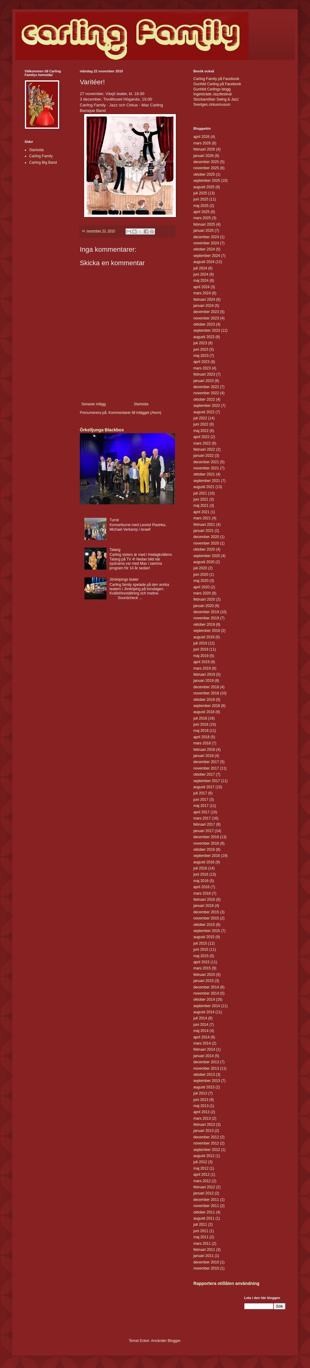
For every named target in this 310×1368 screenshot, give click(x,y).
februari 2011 (204, 1250)
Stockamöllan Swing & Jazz (215, 99)
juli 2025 (200, 193)
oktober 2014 (204, 999)
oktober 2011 (204, 1212)
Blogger (174, 1341)
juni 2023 (200, 349)
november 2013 (206, 1068)
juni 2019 (200, 649)
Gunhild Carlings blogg (212, 89)
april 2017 (201, 812)
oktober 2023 (204, 324)
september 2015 (206, 931)
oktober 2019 (204, 624)
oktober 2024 (204, 249)
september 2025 (206, 180)
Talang (115, 550)
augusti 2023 (204, 337)
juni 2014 (200, 1024)
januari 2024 (203, 306)
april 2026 (201, 137)
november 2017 (206, 768)
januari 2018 (203, 756)
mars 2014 (202, 1043)
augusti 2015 (204, 937)
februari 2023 (204, 374)
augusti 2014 (204, 1012)
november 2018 (206, 693)
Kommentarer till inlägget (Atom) (134, 413)
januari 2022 (203, 455)
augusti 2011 (204, 1218)
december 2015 (206, 912)
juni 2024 (200, 274)
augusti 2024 (204, 262)
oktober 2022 (204, 399)
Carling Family (41, 156)
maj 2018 (200, 730)
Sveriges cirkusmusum (212, 104)
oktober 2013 (204, 1074)
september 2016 (206, 856)
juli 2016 (200, 868)
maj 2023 (200, 355)
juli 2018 (200, 718)
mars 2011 (202, 1243)
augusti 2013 (204, 1087)
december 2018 (206, 687)
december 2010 (206, 1262)
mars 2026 (202, 143)
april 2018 (201, 737)
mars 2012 (202, 1181)
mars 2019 (202, 668)
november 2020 (206, 543)
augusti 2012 (204, 1156)
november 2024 (206, 243)
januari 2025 (203, 230)
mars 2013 (202, 1118)
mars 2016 (202, 893)
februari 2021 (204, 524)
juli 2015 (200, 943)
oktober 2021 (204, 474)
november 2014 (206, 993)
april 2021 (201, 512)
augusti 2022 (204, 412)
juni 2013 (200, 1100)
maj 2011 (200, 1237)
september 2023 (206, 330)
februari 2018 (204, 749)
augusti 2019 (204, 637)
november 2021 (206, 468)
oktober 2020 (204, 549)
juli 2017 (200, 793)
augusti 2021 (204, 487)
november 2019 (206, 618)
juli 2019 (200, 643)
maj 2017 (200, 806)
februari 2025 (204, 224)
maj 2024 (200, 280)
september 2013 (206, 1081)
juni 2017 (200, 799)
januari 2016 (203, 906)
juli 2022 (200, 418)
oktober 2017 (204, 774)
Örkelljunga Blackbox (102, 429)
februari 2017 (204, 824)
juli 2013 (200, 1093)
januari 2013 (203, 1131)
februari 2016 (204, 899)
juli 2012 (200, 1162)
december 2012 (206, 1137)
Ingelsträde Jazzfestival (212, 94)
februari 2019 (204, 674)
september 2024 (206, 256)
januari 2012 (203, 1193)
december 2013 (206, 1062)
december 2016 (206, 837)
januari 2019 (203, 680)
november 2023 (206, 318)
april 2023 (201, 362)
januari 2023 (203, 381)
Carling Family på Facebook (216, 79)
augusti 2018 (204, 712)
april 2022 (201, 437)
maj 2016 (200, 881)
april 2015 (201, 962)
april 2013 (201, 1112)
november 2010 (206, 1268)
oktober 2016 (204, 849)
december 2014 (206, 987)
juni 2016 (200, 874)
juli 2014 (200, 1018)
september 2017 (206, 781)
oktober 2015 (204, 925)
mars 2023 (202, 368)
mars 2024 (202, 293)
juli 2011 (200, 1224)
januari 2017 (203, 831)
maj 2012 (200, 1168)
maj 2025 (200, 206)
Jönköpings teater (124, 579)
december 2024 (206, 237)
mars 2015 (202, 968)
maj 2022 (200, 431)
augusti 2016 (204, 862)
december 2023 (206, 312)
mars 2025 (202, 218)
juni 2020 (200, 574)
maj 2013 (200, 1106)
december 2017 (206, 762)
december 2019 (206, 612)
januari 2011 (203, 1256)
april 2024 (201, 287)
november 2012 (206, 1143)
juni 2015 (200, 949)
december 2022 (206, 387)
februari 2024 (204, 299)
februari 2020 (204, 599)
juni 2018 (200, 724)
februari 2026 (204, 149)
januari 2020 (203, 606)
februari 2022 (204, 449)
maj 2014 (200, 1031)
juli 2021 (200, 493)
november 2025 (206, 168)
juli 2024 (200, 268)
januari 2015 (203, 981)
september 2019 (206, 631)
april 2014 (201, 1037)
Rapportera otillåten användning (226, 1283)
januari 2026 (203, 156)
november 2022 (206, 393)
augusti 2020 (204, 562)
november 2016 (206, 843)
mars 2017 (202, 818)
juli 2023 (200, 343)
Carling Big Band (43, 162)
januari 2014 (203, 1056)
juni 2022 (200, 424)
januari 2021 (203, 531)
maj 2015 (200, 956)
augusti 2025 (204, 187)
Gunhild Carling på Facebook (217, 84)
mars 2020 (202, 593)
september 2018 (206, 706)
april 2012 (201, 1174)
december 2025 (206, 162)
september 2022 (206, 405)
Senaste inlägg (93, 404)
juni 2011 (200, 1231)
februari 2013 (204, 1124)
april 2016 (201, 887)
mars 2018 (202, 743)
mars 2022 (202, 443)
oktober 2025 (204, 174)
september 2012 (206, 1150)
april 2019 (201, 662)
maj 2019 (200, 656)
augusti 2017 (204, 787)
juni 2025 (200, 199)
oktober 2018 (204, 699)
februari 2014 (204, 1049)
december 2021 (206, 462)
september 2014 (206, 1006)
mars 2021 (202, 518)
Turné (114, 520)
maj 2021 (200, 505)
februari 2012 (204, 1187)
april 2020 (201, 587)
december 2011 (206, 1200)
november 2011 (206, 1206)
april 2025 (201, 212)
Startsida (141, 404)
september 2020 (206, 556)
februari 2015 (204, 975)
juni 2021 (200, 499)
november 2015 (206, 918)
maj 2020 (200, 581)
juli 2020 (200, 568)
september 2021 (206, 481)
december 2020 (206, 537)
